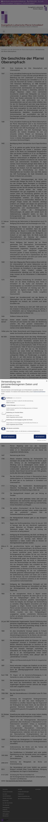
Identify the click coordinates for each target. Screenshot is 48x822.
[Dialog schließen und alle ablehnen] (46, 380)
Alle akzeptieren (39, 436)
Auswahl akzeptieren (9, 436)
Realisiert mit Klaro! (41, 440)
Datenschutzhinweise (39, 391)
